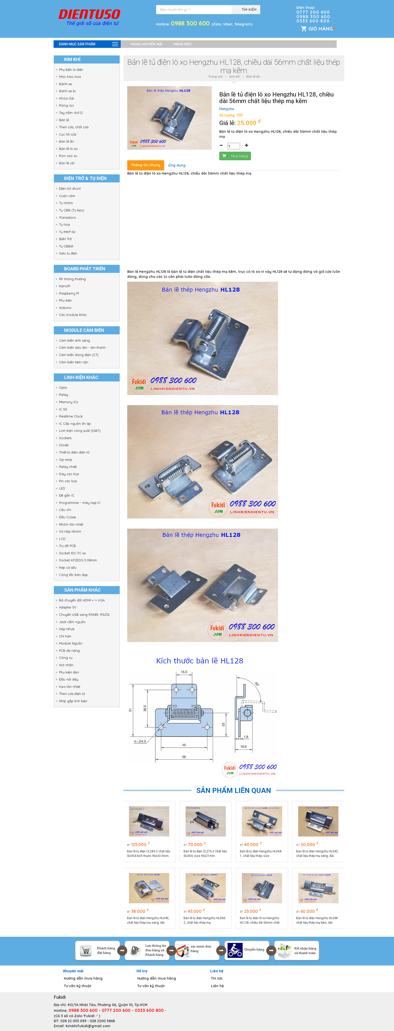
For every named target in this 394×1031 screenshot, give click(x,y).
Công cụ (65, 658)
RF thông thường (72, 279)
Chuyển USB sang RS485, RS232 (84, 615)
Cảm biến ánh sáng (74, 340)
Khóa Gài (66, 98)
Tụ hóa (64, 224)
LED (62, 488)
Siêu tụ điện (68, 253)
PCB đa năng (69, 651)
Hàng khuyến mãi (146, 44)
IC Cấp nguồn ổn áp (75, 424)
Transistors (67, 217)
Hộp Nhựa (66, 629)
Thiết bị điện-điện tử (74, 452)
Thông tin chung (145, 165)
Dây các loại (69, 474)
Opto (63, 387)
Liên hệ (217, 986)
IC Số (63, 409)
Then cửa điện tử (72, 694)
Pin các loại (68, 481)
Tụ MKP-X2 (67, 232)
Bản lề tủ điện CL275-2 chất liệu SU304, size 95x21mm (205, 854)
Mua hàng (235, 156)
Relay (63, 395)
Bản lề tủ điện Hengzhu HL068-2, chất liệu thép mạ (205, 920)
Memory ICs (68, 402)
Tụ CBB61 (66, 246)
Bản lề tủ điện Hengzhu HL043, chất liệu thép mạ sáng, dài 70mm (318, 854)
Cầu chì (65, 510)
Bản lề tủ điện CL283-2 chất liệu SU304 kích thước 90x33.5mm (149, 854)
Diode (64, 445)
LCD (62, 539)
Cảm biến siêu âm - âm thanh (82, 347)
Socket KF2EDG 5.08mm (78, 560)
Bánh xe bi (67, 91)
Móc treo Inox (70, 77)
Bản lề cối (66, 163)
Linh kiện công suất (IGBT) (80, 431)
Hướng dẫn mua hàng (83, 978)
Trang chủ (215, 76)
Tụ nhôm (66, 203)
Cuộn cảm (67, 196)
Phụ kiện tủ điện (71, 70)
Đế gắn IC (66, 495)
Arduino (65, 308)
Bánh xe (65, 84)
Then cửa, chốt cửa (74, 127)
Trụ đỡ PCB (67, 546)
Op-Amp (65, 460)
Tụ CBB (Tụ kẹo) (71, 210)
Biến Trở (65, 239)
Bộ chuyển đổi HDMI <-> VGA (82, 600)
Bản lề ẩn (66, 141)
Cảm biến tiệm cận (73, 362)
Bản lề (64, 120)
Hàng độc (182, 44)
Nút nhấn (66, 665)
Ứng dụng (177, 165)
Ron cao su (68, 156)
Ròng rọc (66, 105)
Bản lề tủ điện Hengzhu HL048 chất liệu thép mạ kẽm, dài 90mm (317, 920)
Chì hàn (65, 636)
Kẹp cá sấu (67, 567)
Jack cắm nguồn (72, 622)
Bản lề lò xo (68, 149)
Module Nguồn (70, 643)
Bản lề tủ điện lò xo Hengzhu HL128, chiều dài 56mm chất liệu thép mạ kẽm (260, 920)
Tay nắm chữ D (71, 113)
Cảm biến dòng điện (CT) (79, 355)
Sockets (65, 438)
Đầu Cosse (67, 517)
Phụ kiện (65, 300)
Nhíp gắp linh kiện (73, 701)
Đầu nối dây (68, 679)
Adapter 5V (67, 607)
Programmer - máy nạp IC (80, 503)
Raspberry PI (69, 293)
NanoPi (64, 286)
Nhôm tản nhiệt (71, 524)
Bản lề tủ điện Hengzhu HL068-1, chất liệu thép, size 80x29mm (261, 854)
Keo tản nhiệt (69, 687)
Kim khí (234, 76)
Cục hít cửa (67, 134)
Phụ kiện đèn (69, 672)
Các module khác (73, 315)
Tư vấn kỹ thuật (77, 986)
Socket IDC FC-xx (72, 553)
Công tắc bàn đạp (73, 575)
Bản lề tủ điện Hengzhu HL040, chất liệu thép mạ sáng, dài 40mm (148, 920)
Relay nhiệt (68, 467)
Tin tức (217, 978)
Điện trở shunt (70, 188)
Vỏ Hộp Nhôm (70, 531)
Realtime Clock (71, 416)
